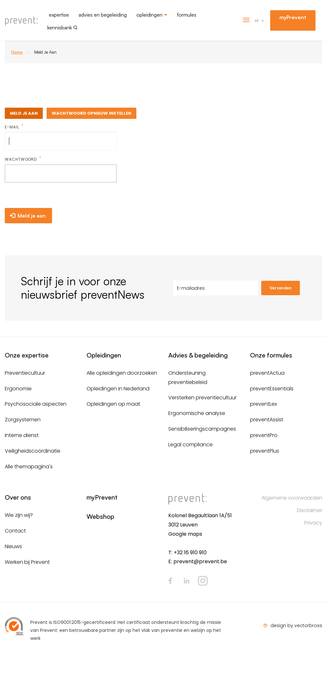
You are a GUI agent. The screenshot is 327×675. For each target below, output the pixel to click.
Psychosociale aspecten (35, 404)
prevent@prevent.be (200, 561)
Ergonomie (18, 388)
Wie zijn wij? (19, 515)
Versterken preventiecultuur (202, 397)
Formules (186, 15)
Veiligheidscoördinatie (32, 451)
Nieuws (13, 546)
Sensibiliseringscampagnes (202, 429)
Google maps (185, 534)
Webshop (100, 516)
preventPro (264, 435)
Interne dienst (22, 435)
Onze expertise (27, 355)
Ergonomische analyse (196, 413)
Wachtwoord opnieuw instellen (91, 113)
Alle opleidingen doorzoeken (122, 373)
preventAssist (266, 419)
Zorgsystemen (23, 419)
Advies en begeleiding (103, 15)
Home (17, 52)
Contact (15, 530)
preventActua (267, 373)
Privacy (313, 522)
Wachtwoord (21, 159)
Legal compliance (190, 444)
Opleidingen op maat (113, 404)
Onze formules (271, 355)
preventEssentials (271, 388)
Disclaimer (309, 510)
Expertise (59, 15)
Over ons (18, 497)
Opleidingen (149, 15)
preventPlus (264, 451)
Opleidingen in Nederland (118, 388)
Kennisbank (59, 27)
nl (256, 20)
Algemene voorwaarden (292, 498)
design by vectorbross (296, 625)
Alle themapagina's (29, 466)
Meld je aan (24, 113)
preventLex (263, 404)
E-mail (12, 127)
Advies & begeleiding (198, 355)
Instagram (203, 581)
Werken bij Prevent (27, 562)
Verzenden (281, 287)
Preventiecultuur (25, 373)
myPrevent (292, 17)
